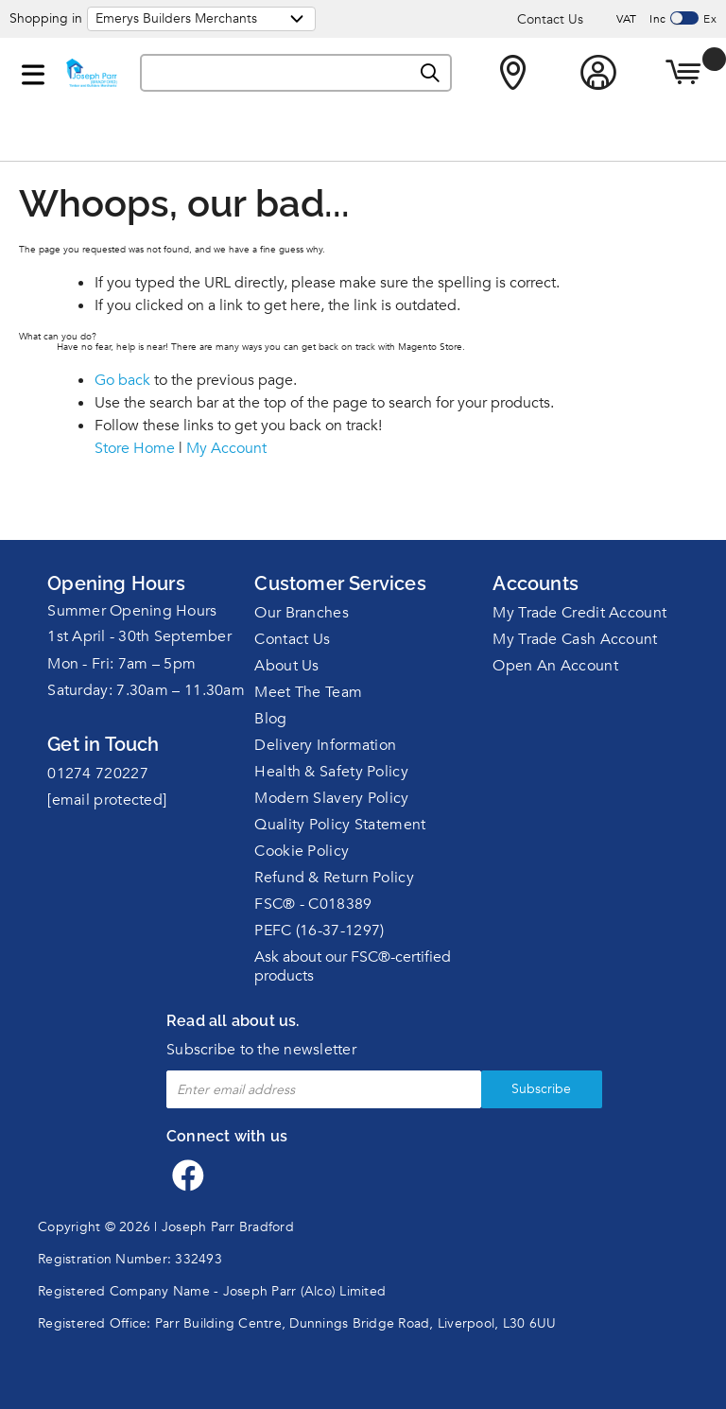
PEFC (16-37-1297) (319, 930)
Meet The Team (308, 692)
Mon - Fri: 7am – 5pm (121, 663)
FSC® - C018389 (313, 904)
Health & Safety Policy (331, 771)
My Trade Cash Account (575, 639)
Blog (270, 718)
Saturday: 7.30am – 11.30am (146, 690)
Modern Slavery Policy (331, 798)
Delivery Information (325, 745)
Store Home (135, 448)
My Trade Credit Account (579, 612)
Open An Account (555, 665)
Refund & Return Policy (334, 877)
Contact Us (550, 19)
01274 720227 (97, 773)
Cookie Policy (301, 851)
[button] (33, 71)
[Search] (431, 74)
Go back (122, 380)
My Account (226, 448)
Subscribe (520, 1089)
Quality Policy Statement (339, 824)
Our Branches (301, 612)
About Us (286, 665)
